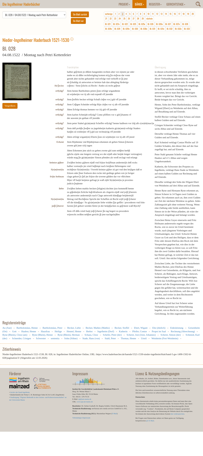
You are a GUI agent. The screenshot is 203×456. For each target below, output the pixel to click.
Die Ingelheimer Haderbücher (21, 4)
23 (115, 18)
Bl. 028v (108, 28)
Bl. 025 (133, 24)
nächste (149, 18)
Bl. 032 (169, 28)
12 (157, 13)
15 (170, 13)
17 (179, 13)
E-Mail (114, 413)
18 (184, 13)
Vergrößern (10, 105)
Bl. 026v (159, 24)
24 (120, 18)
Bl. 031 (152, 28)
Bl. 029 (117, 28)
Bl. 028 (185, 24)
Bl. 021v (116, 24)
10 (148, 13)
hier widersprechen (177, 414)
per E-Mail (150, 421)
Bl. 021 (108, 24)
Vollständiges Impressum (81, 418)
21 (106, 18)
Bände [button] (139, 4)
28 (138, 18)
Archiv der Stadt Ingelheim (20, 392)
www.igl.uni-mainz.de (85, 402)
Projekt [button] (124, 4)
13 (161, 13)
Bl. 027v (176, 24)
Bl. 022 (125, 24)
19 (188, 13)
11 (153, 13)
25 (124, 18)
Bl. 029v (126, 28)
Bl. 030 (135, 28)
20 (193, 13)
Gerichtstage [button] (175, 4)
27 (133, 18)
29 (143, 18)
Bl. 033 (187, 28)
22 (111, 18)
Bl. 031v (161, 28)
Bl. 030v (144, 28)
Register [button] (155, 4)
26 (129, 18)
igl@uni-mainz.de (84, 399)
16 (175, 13)
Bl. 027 (168, 24)
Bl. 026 (150, 24)
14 (166, 13)
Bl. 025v (142, 24)
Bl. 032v (178, 28)
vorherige (109, 13)
